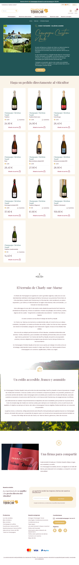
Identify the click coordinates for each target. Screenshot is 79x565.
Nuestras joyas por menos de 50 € (12, 527)
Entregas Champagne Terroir (36, 517)
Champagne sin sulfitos (9, 523)
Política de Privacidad (34, 527)
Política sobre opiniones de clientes (37, 533)
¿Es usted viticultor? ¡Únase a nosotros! (38, 525)
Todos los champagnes (9, 531)
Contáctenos (5, 4)
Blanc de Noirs (7, 521)
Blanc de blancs (7, 519)
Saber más (40, 70)
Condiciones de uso (33, 521)
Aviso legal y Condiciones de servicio (38, 519)
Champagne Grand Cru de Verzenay (41, 1)
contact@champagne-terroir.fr (65, 518)
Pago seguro (31, 523)
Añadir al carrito (14, 127)
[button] (59, 522)
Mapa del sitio (32, 537)
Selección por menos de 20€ (11, 529)
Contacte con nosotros (34, 535)
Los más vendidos (8, 517)
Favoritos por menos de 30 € (11, 525)
